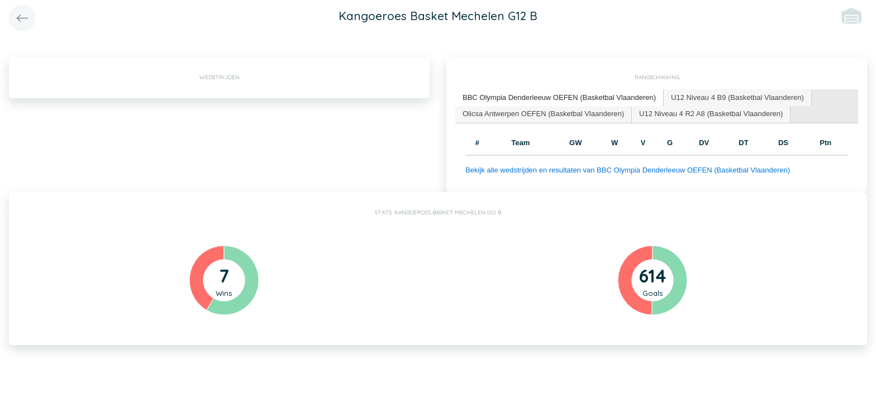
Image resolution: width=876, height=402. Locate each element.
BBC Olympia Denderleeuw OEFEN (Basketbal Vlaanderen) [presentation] (559, 97)
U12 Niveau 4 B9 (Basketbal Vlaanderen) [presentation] (737, 97)
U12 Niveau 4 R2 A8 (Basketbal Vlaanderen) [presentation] (711, 113)
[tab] (559, 98)
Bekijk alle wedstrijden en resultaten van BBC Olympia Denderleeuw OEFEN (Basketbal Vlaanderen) (627, 170)
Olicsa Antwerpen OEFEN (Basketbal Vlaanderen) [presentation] (543, 113)
